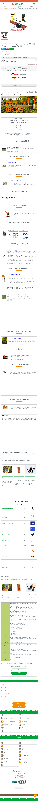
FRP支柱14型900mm (5, 540)
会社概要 (19, 786)
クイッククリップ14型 (5, 545)
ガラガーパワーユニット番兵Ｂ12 (7, 508)
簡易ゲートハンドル (5, 550)
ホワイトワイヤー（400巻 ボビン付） (8, 534)
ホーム (3, 8)
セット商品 (15, 8)
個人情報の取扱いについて (19, 788)
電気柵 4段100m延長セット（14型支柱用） (26, 637)
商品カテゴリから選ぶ (7, 8)
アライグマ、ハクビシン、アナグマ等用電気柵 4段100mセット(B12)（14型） (15, 57)
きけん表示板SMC (5, 556)
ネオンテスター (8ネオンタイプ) (31, 594)
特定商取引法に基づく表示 (19, 787)
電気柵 (12, 8)
